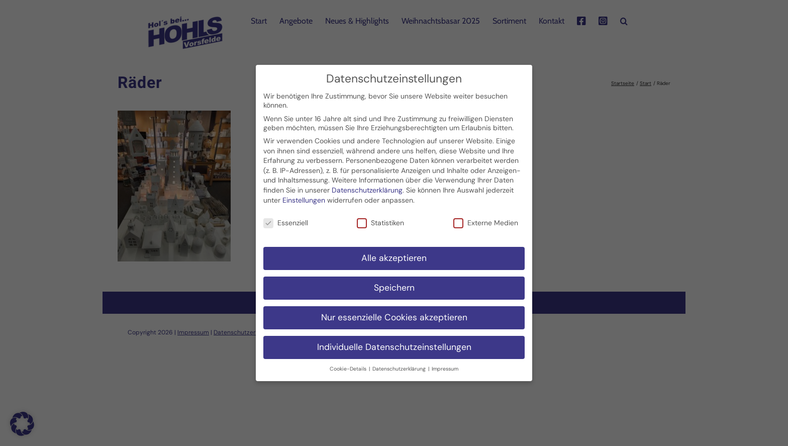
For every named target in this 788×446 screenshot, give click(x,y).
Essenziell (285, 218)
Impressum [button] (445, 364)
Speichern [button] (394, 283)
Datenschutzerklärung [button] (399, 364)
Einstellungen (303, 195)
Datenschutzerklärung (367, 186)
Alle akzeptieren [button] (394, 253)
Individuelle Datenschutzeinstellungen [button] (394, 342)
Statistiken (380, 218)
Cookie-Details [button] (349, 364)
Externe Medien (485, 218)
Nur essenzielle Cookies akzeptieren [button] (394, 313)
